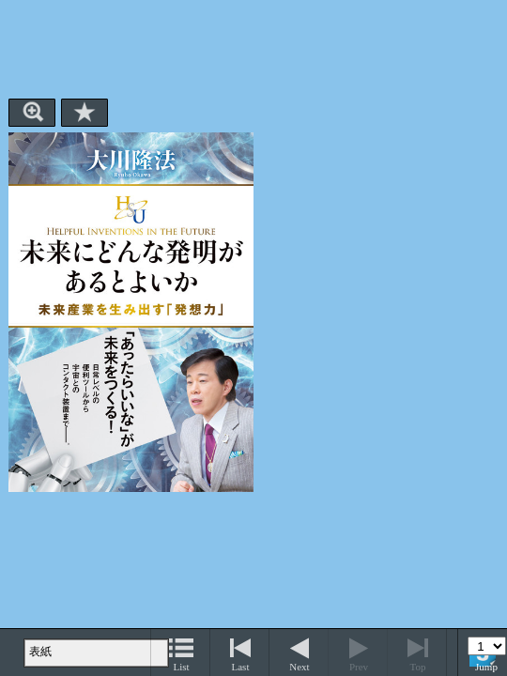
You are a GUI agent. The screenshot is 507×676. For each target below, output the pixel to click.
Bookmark (84, 113)
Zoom (31, 113)
